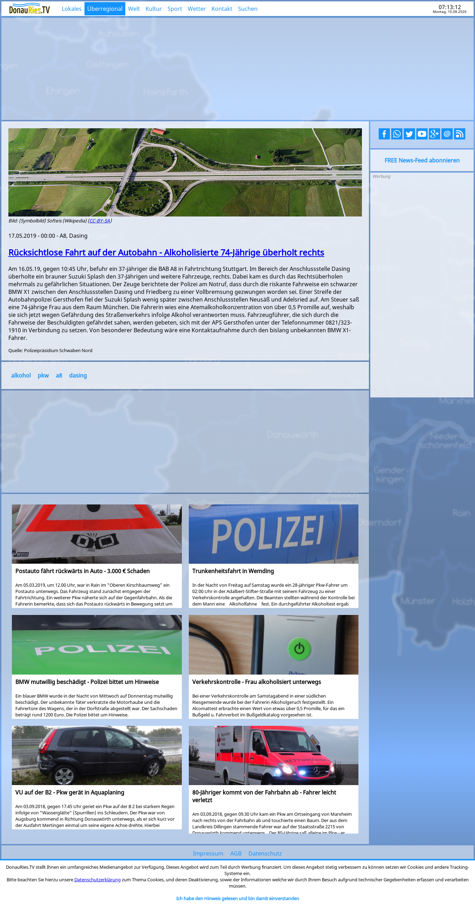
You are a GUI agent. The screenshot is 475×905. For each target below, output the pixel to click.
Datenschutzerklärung (97, 879)
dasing (78, 375)
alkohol (21, 375)
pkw (43, 375)
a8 (59, 375)
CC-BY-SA (99, 221)
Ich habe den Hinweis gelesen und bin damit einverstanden (237, 898)
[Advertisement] (237, 68)
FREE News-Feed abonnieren (422, 160)
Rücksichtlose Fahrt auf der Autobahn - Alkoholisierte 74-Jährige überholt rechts (166, 252)
